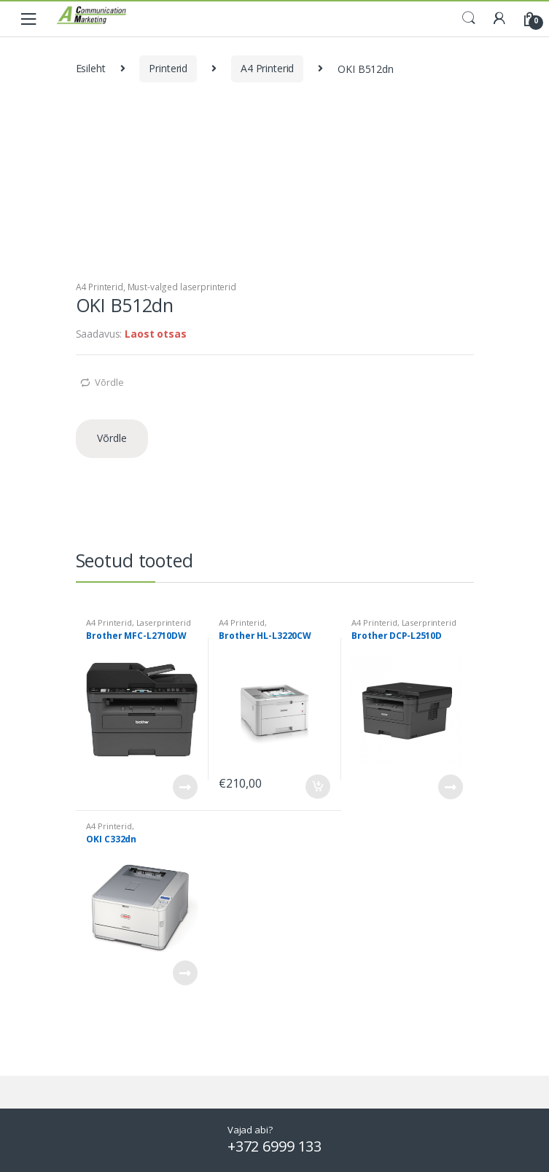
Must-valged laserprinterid (182, 287)
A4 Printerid (267, 68)
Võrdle (109, 382)
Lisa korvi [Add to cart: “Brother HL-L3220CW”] (317, 787)
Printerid (168, 68)
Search (469, 18)
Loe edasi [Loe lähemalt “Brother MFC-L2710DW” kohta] (184, 787)
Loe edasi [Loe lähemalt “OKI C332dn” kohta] (184, 973)
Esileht (91, 68)
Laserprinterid (163, 622)
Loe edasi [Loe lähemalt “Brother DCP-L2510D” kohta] (450, 787)
